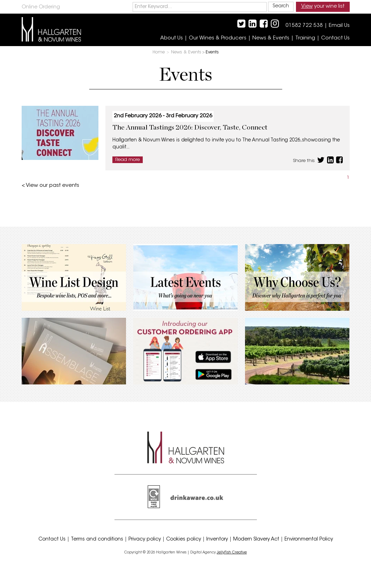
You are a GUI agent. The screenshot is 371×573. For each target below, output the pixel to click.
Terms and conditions (97, 539)
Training (305, 38)
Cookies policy (183, 539)
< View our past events (50, 185)
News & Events (270, 38)
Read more (127, 159)
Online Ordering (41, 7)
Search (281, 6)
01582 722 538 (304, 25)
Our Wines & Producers (217, 38)
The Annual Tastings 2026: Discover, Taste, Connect (189, 127)
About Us (171, 38)
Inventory (217, 539)
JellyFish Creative (232, 552)
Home (159, 52)
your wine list (322, 6)
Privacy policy (144, 539)
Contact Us (335, 38)
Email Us (339, 25)
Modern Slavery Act (256, 539)
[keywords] (200, 7)
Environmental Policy (308, 539)
